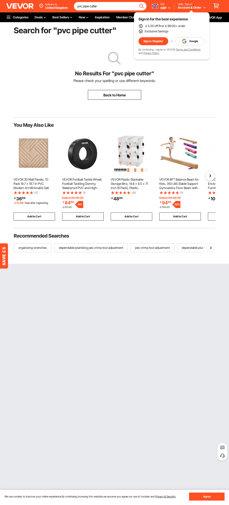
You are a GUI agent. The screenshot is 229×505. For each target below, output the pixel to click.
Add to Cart (34, 216)
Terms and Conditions (188, 49)
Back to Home (114, 95)
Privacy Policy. (151, 53)
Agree (207, 496)
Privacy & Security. (165, 496)
